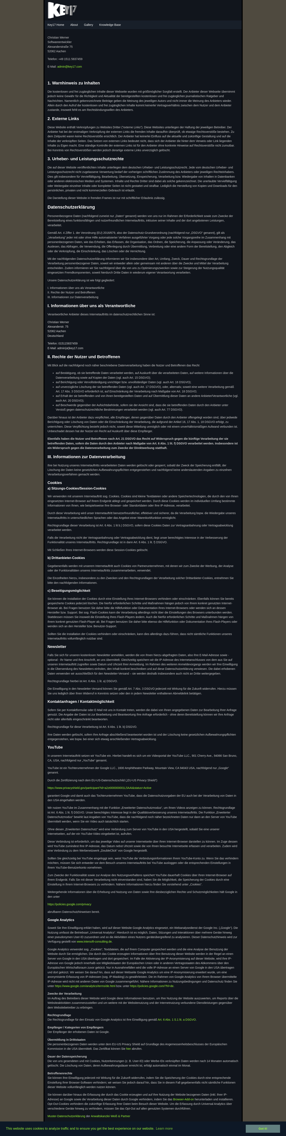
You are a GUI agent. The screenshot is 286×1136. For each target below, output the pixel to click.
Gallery (88, 24)
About (74, 24)
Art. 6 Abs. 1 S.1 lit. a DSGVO (177, 1019)
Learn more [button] (164, 1128)
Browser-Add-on (183, 1099)
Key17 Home (56, 24)
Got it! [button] (263, 1128)
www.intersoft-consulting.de (94, 941)
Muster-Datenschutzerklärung (66, 1116)
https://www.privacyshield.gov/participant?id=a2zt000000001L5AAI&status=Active (100, 788)
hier (128, 1048)
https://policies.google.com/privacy (69, 904)
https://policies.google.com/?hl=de (151, 986)
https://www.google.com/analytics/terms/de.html (85, 986)
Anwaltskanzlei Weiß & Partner (110, 1116)
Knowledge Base (110, 24)
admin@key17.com (69, 66)
